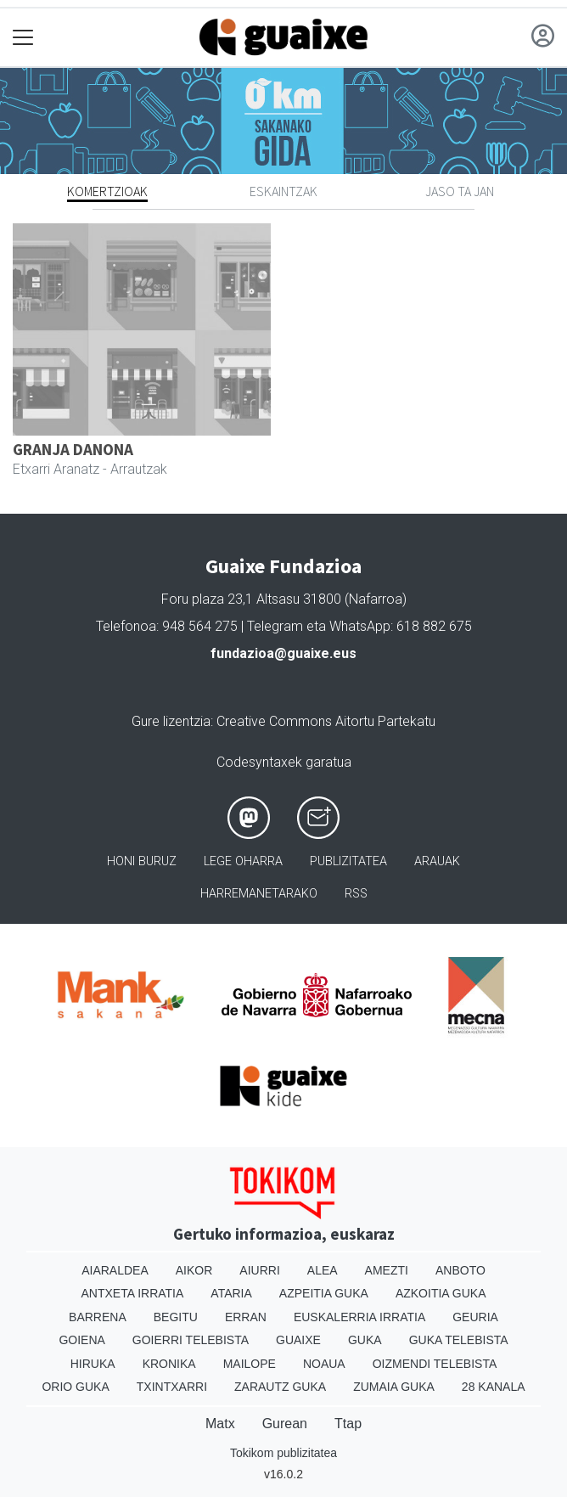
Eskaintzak (283, 191)
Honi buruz (142, 861)
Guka (365, 1340)
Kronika (169, 1363)
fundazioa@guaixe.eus (283, 653)
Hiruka (92, 1363)
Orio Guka (75, 1386)
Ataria (231, 1293)
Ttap (348, 1423)
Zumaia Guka (394, 1386)
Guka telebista (458, 1340)
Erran (246, 1317)
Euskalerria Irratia (359, 1317)
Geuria (475, 1317)
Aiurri (259, 1270)
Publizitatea (348, 861)
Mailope (249, 1363)
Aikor (194, 1270)
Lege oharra (243, 861)
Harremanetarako (258, 893)
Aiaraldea (115, 1270)
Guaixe (298, 1340)
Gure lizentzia (171, 721)
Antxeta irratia (132, 1293)
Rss (356, 893)
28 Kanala (493, 1386)
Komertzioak (107, 191)
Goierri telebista (190, 1340)
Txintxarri (172, 1386)
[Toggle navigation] (23, 38)
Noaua (324, 1363)
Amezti (386, 1270)
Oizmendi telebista (435, 1363)
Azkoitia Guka (441, 1293)
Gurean (284, 1423)
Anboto (460, 1270)
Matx (220, 1423)
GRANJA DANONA (73, 449)
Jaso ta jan (459, 191)
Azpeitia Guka (323, 1293)
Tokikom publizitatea (283, 1453)
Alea (322, 1270)
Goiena (81, 1340)
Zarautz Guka (280, 1386)
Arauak (437, 861)
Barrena (97, 1317)
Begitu (176, 1317)
